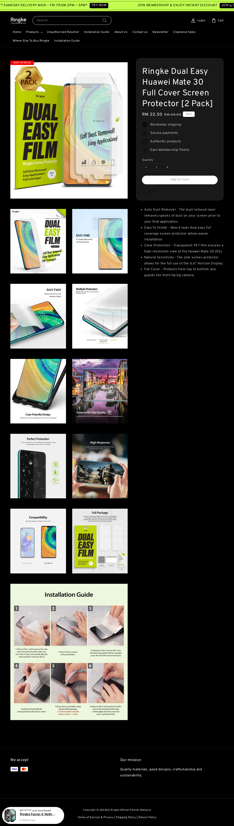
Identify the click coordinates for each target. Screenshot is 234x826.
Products (32, 32)
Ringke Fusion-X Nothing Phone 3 (38, 814)
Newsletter (160, 32)
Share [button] (149, 192)
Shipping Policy (126, 817)
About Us (121, 32)
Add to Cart (180, 180)
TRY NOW (105, 5)
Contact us (140, 32)
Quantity (147, 160)
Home (17, 32)
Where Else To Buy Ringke (31, 41)
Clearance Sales (184, 32)
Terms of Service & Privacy (96, 817)
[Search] (104, 20)
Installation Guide (96, 32)
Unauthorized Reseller (63, 32)
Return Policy (147, 817)
